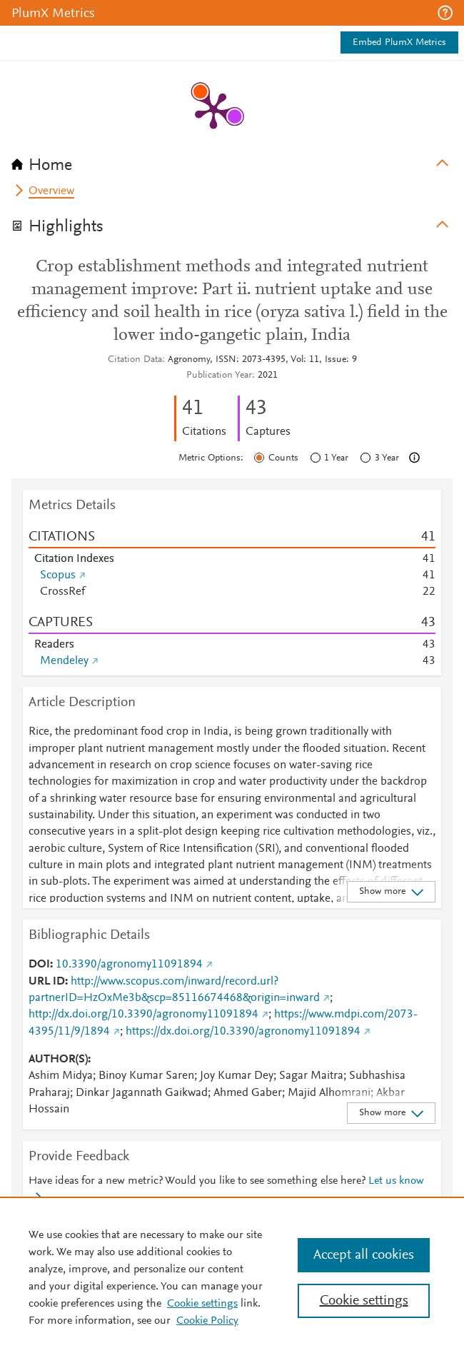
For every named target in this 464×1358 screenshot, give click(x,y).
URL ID (47, 981)
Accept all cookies (363, 1255)
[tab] (232, 161)
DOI (39, 964)
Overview (51, 191)
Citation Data (135, 360)
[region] (232, 1277)
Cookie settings (202, 1303)
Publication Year (219, 376)
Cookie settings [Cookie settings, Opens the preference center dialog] (364, 1301)
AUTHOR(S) (58, 1059)
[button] (445, 12)
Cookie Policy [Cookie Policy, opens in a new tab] (207, 1321)
